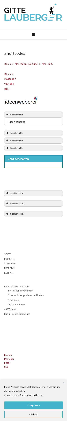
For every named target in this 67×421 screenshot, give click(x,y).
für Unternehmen (16, 304)
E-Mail (43, 64)
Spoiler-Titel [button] (15, 193)
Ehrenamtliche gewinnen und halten (26, 295)
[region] (33, 400)
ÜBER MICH (9, 268)
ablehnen (33, 414)
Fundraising (13, 299)
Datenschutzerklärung (31, 395)
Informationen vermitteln (20, 290)
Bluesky (8, 64)
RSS (50, 64)
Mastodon (21, 64)
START (7, 254)
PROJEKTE (9, 258)
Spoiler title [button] (14, 114)
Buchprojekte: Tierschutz (17, 313)
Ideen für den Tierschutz (16, 286)
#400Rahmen (10, 309)
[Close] (63, 383)
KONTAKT (9, 272)
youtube (33, 64)
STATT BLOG (10, 263)
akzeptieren (33, 405)
